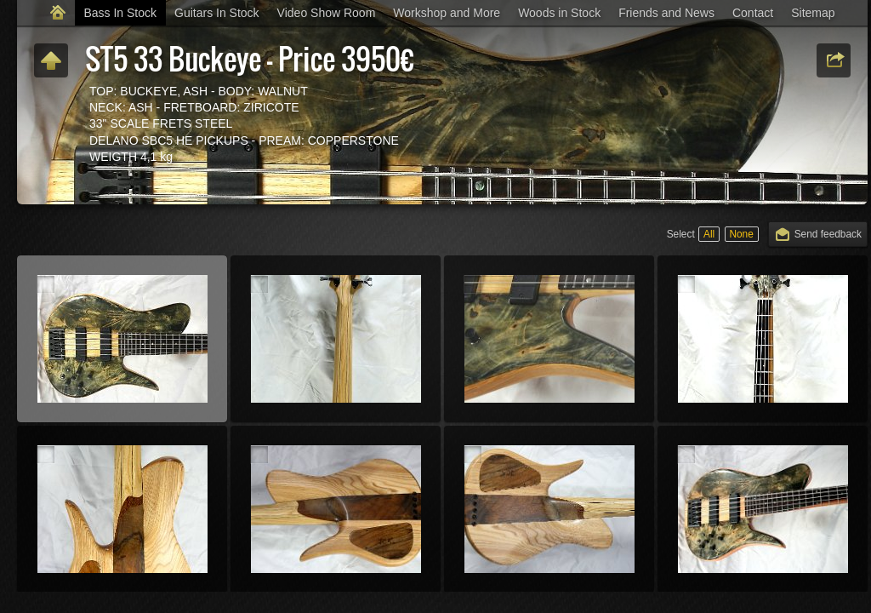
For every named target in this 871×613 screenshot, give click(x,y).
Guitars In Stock (216, 13)
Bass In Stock (120, 13)
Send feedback (828, 234)
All (708, 234)
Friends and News (666, 13)
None (741, 234)
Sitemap (812, 13)
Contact (752, 13)
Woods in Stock (559, 13)
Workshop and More (446, 13)
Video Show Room (326, 13)
